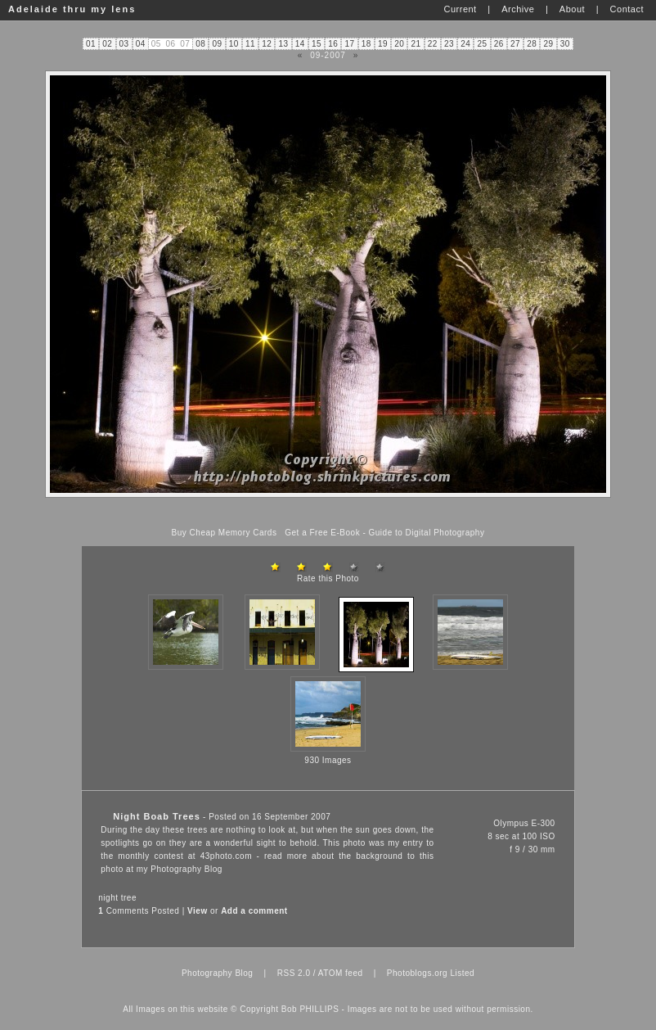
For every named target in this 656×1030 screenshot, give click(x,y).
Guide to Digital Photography (427, 532)
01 (91, 43)
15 (316, 43)
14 (300, 43)
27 (515, 43)
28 (532, 43)
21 (416, 43)
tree (129, 897)
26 (499, 43)
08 (200, 43)
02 (107, 43)
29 (549, 43)
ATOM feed (340, 973)
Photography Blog (186, 869)
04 (141, 43)
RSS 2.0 (294, 973)
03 (124, 43)
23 (449, 43)
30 (565, 43)
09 (217, 43)
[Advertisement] (328, 513)
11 (250, 43)
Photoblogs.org (417, 973)
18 (366, 43)
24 (465, 43)
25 (483, 43)
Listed (462, 973)
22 (433, 43)
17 (350, 43)
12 (267, 43)
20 (399, 43)
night (108, 897)
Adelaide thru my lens (72, 9)
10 (234, 43)
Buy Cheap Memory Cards (224, 532)
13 (284, 43)
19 (383, 43)
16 (333, 43)
